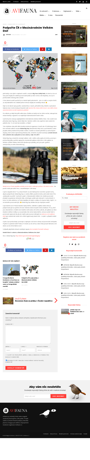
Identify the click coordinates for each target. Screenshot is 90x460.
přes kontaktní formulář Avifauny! (39, 230)
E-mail (23, 347)
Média (42, 15)
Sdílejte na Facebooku (12, 50)
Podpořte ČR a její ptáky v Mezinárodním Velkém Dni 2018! (30, 281)
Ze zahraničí (44, 11)
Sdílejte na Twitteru (30, 50)
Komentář (9, 325)
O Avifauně (16, 1)
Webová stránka (42, 347)
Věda (77, 11)
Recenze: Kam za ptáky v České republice (34, 302)
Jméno (8, 347)
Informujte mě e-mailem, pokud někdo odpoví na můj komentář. (24, 362)
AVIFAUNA (66, 266)
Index (5, 25)
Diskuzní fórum (24, 1)
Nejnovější (12, 25)
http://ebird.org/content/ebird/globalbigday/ (28, 236)
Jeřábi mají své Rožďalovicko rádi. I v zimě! (77, 312)
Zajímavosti (67, 11)
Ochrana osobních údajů (76, 434)
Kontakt (85, 434)
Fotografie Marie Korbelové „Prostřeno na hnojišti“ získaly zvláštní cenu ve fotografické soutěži (11, 283)
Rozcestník (59, 15)
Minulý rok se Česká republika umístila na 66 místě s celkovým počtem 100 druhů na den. (28, 187)
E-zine (50, 15)
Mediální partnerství (36, 1)
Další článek (20, 299)
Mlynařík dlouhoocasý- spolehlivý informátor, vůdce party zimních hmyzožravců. (74, 258)
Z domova (55, 11)
